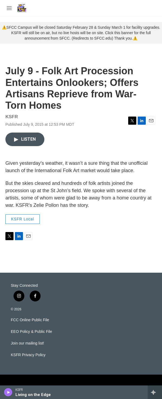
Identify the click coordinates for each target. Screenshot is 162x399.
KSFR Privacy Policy (28, 355)
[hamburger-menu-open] (9, 8)
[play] (8, 392)
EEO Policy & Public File (31, 332)
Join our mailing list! (27, 343)
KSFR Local (22, 219)
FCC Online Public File (30, 320)
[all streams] (155, 392)
